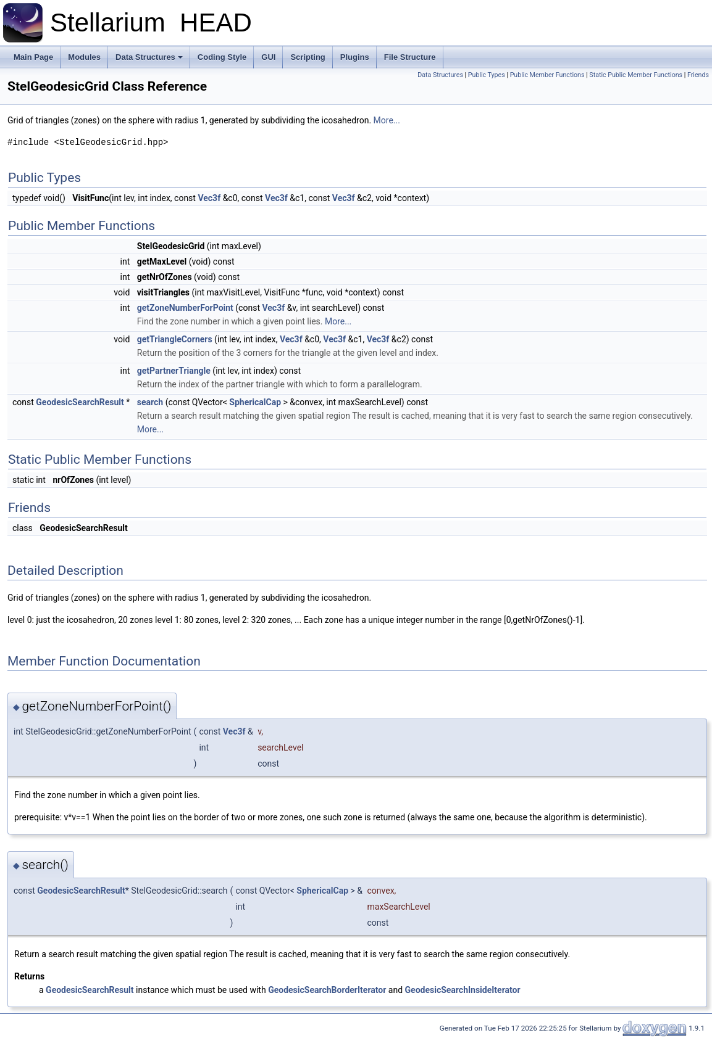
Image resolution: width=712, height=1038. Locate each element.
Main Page (33, 57)
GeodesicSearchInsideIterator (463, 990)
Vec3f (209, 198)
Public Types (486, 75)
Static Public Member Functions (635, 75)
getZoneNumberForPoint (185, 308)
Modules (84, 57)
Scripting (307, 57)
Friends (698, 75)
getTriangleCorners (174, 339)
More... (387, 120)
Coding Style (222, 57)
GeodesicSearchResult (80, 402)
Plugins (354, 57)
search (150, 402)
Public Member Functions (547, 75)
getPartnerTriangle (174, 371)
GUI (268, 57)
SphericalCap (255, 402)
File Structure (410, 57)
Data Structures (149, 57)
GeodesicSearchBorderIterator (327, 990)
